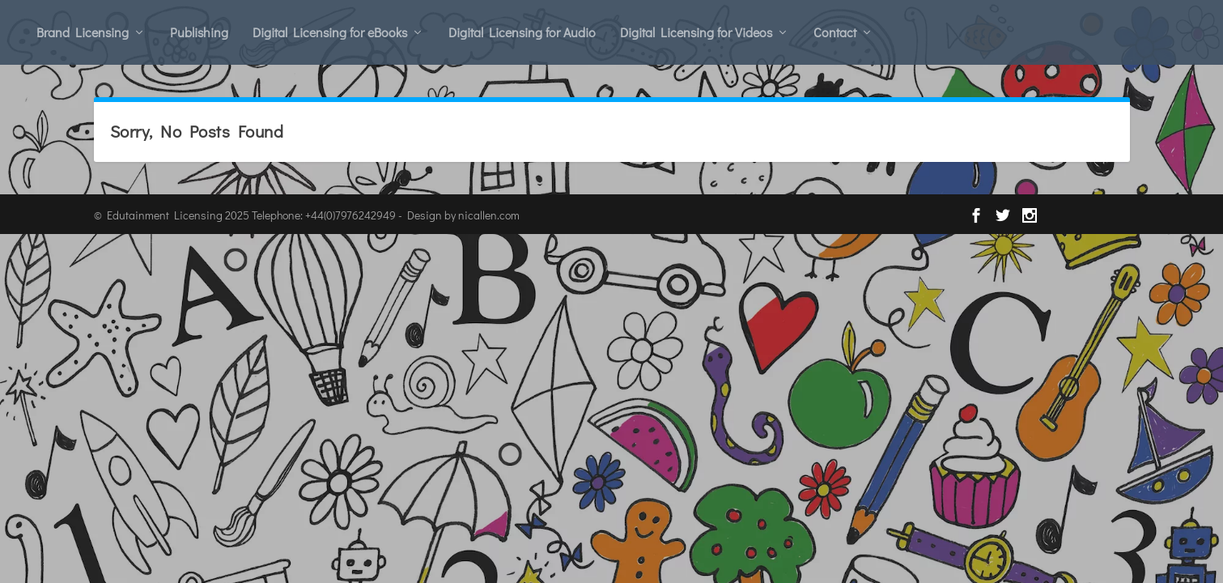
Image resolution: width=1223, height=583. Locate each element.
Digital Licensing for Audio (522, 31)
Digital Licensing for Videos (696, 31)
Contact (834, 31)
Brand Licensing (82, 31)
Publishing (199, 31)
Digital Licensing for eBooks (330, 31)
